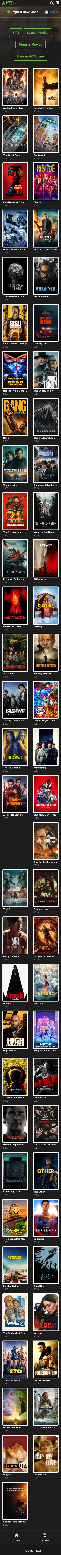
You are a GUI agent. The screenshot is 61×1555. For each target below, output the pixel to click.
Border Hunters (42, 1380)
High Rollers (9, 1050)
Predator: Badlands (13, 579)
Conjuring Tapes (12, 1191)
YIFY (16, 32)
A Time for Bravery (13, 815)
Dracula (7, 1003)
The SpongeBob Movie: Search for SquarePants (15, 1239)
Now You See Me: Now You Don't (15, 249)
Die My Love (40, 1474)
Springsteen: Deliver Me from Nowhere (15, 1522)
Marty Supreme (11, 956)
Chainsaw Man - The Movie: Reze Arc (46, 815)
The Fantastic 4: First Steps (15, 1333)
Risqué (37, 202)
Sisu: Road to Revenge (15, 343)
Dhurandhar (40, 1097)
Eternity (38, 626)
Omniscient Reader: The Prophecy (46, 485)
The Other (39, 1192)
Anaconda (8, 673)
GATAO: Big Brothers (45, 1144)
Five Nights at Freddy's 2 (15, 202)
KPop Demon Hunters (45, 1050)
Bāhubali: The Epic (44, 108)
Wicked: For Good (12, 1427)
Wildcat (38, 1333)
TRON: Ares (40, 579)
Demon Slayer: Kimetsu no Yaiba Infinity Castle (46, 720)
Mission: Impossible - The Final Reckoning (15, 1144)
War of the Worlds (43, 296)
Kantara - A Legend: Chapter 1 (46, 956)
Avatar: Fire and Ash (13, 108)
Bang (6, 438)
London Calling (11, 1286)
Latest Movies (37, 32)
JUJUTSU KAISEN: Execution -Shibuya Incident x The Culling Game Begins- (15, 1097)
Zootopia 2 (39, 155)
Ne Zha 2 (38, 1003)
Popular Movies (30, 44)
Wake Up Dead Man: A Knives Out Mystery (46, 532)
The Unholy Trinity (44, 391)
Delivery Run (40, 343)
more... (54, 12)
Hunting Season (42, 673)
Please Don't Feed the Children (15, 626)
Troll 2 (6, 909)
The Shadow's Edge (44, 438)
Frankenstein (41, 909)
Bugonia (7, 1474)
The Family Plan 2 (12, 1380)
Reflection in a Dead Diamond (15, 391)
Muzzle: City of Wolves (46, 249)
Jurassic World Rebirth (46, 1427)
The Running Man (12, 532)
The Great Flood (11, 155)
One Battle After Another (46, 862)
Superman (39, 1239)
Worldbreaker (10, 485)
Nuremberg (40, 767)
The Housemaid (11, 767)
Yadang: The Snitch (13, 720)
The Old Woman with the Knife (15, 296)
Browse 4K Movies (30, 56)
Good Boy (39, 1286)
